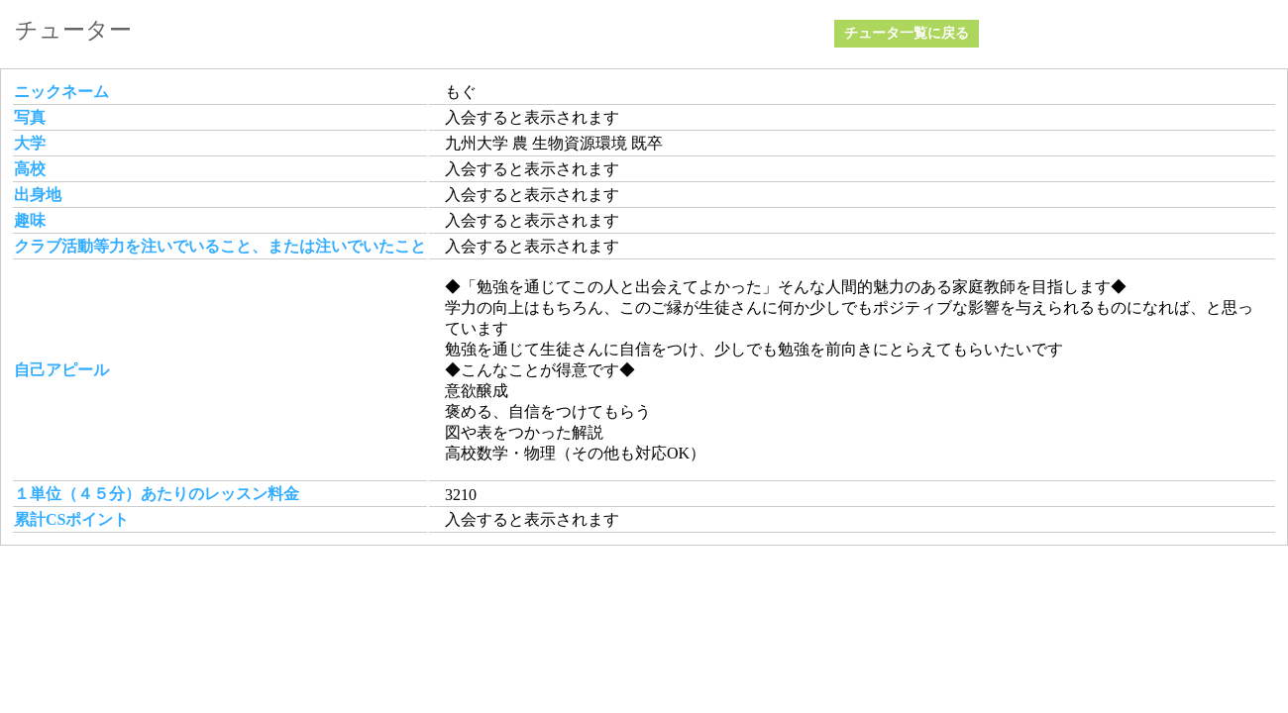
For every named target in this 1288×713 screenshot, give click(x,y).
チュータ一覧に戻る (906, 33)
